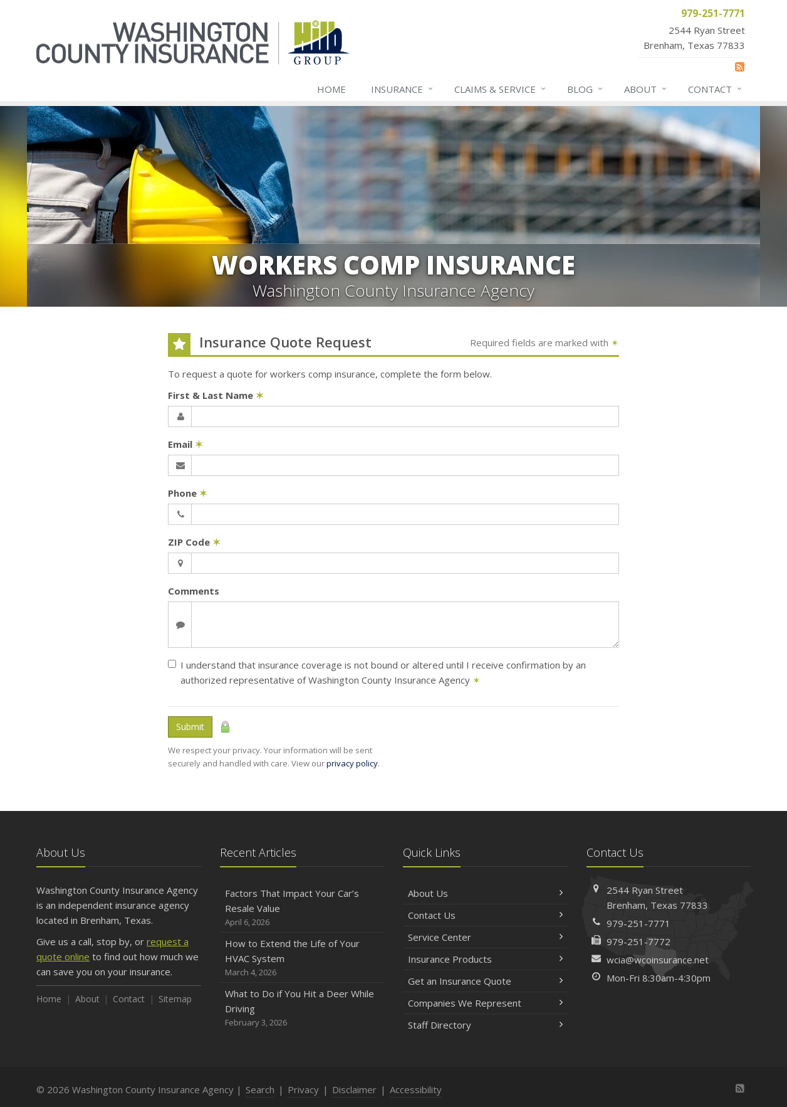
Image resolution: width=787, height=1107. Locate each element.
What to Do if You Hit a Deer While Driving (302, 1008)
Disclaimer (354, 1089)
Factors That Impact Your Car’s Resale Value (302, 908)
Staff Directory (485, 1025)
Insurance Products (485, 959)
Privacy (303, 1089)
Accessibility (416, 1089)
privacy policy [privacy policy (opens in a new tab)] (352, 763)
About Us (485, 893)
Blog (585, 89)
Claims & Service (500, 89)
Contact (715, 89)
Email (185, 444)
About (646, 89)
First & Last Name (216, 395)
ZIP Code (194, 542)
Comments (193, 591)
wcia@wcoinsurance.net (658, 959)
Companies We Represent (485, 1003)
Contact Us (485, 915)
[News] (739, 66)
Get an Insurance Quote (485, 981)
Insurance (402, 89)
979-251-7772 (638, 941)
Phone (187, 493)
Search (260, 1089)
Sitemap (175, 999)
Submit (190, 727)
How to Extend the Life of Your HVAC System (302, 958)
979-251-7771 (638, 923)
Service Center (485, 937)
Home (331, 89)
